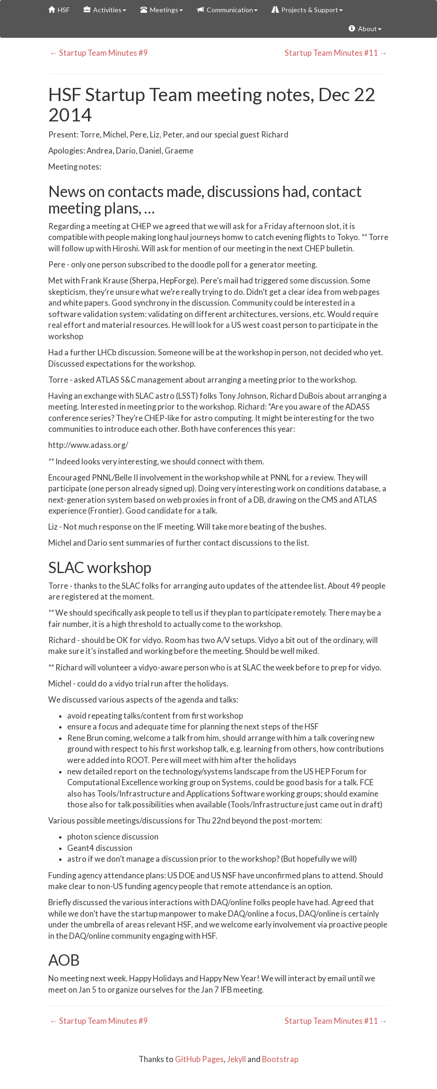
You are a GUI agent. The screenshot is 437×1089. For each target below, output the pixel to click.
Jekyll (236, 1059)
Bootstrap (280, 1059)
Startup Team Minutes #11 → (337, 53)
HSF (59, 10)
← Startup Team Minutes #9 (98, 53)
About (365, 29)
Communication (227, 10)
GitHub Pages (199, 1059)
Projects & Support (307, 10)
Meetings (161, 10)
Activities (105, 10)
